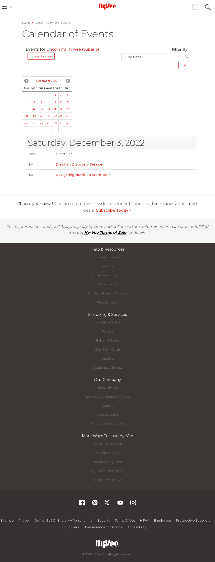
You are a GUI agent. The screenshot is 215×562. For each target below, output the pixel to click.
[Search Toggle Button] (208, 6)
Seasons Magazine (107, 461)
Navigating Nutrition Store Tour (83, 175)
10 (67, 101)
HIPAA (144, 520)
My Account (107, 284)
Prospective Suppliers (193, 520)
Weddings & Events (107, 367)
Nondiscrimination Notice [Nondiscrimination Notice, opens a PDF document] (103, 527)
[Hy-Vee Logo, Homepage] (107, 6)
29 (55, 123)
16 (60, 108)
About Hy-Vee (107, 387)
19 (34, 115)
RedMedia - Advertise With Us (107, 396)
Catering (107, 358)
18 (26, 115)
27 (41, 123)
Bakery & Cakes (107, 340)
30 (60, 123)
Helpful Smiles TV (107, 480)
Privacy (24, 520)
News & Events (107, 414)
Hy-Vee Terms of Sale (105, 232)
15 (55, 108)
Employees (162, 520)
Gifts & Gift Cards (107, 349)
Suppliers (71, 527)
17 (67, 108)
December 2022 (46, 81)
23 (60, 115)
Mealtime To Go (108, 322)
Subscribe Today (114, 210)
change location (41, 56)
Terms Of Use (125, 520)
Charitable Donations (107, 423)
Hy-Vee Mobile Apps (107, 471)
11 (27, 108)
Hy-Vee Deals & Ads (107, 443)
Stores (26, 22)
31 (67, 123)
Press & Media (107, 302)
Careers (107, 405)
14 (48, 108)
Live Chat (107, 266)
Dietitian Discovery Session (79, 164)
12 (34, 108)
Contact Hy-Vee (107, 257)
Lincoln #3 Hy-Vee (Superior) (73, 49)
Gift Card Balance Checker (108, 293)
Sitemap (7, 520)
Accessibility (136, 527)
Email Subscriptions (107, 275)
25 (26, 123)
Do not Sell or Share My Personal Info (63, 520)
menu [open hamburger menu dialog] (13, 7)
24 (67, 115)
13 (41, 108)
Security (103, 520)
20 (41, 115)
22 (55, 115)
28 (48, 123)
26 (34, 123)
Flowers (107, 331)
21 (48, 115)
